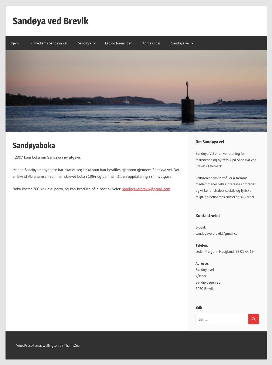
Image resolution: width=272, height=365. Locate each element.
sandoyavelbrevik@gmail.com (146, 189)
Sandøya (87, 43)
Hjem (15, 43)
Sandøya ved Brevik (50, 21)
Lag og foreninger (118, 43)
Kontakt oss (151, 43)
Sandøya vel (182, 43)
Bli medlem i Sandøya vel (48, 43)
